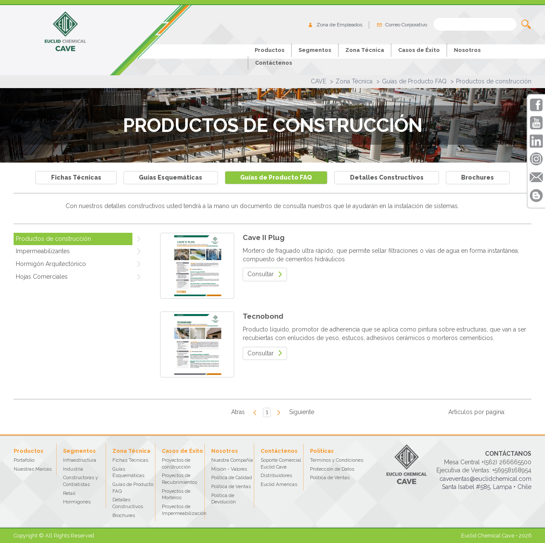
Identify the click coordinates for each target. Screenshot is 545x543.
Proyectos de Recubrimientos (179, 478)
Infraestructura (79, 460)
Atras (238, 412)
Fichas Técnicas (76, 177)
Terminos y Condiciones (336, 460)
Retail (69, 493)
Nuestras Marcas (33, 469)
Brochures (477, 177)
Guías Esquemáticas (170, 177)
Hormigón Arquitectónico (51, 263)
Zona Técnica (354, 81)
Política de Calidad (231, 477)
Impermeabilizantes (43, 251)
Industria (73, 469)
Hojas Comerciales (42, 276)
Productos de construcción (493, 81)
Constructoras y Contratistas (80, 480)
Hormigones (77, 502)
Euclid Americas (279, 484)
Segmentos (314, 50)
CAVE (318, 81)
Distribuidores (276, 475)
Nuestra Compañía (232, 460)
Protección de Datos (332, 469)
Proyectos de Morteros (176, 494)
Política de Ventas (231, 486)
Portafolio (24, 460)
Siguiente (301, 412)
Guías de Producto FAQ (414, 81)
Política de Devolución (223, 498)
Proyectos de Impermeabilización (184, 509)
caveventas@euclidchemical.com (485, 478)
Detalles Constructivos (387, 177)
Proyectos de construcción (176, 463)
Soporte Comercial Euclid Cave (281, 463)
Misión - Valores (229, 469)
